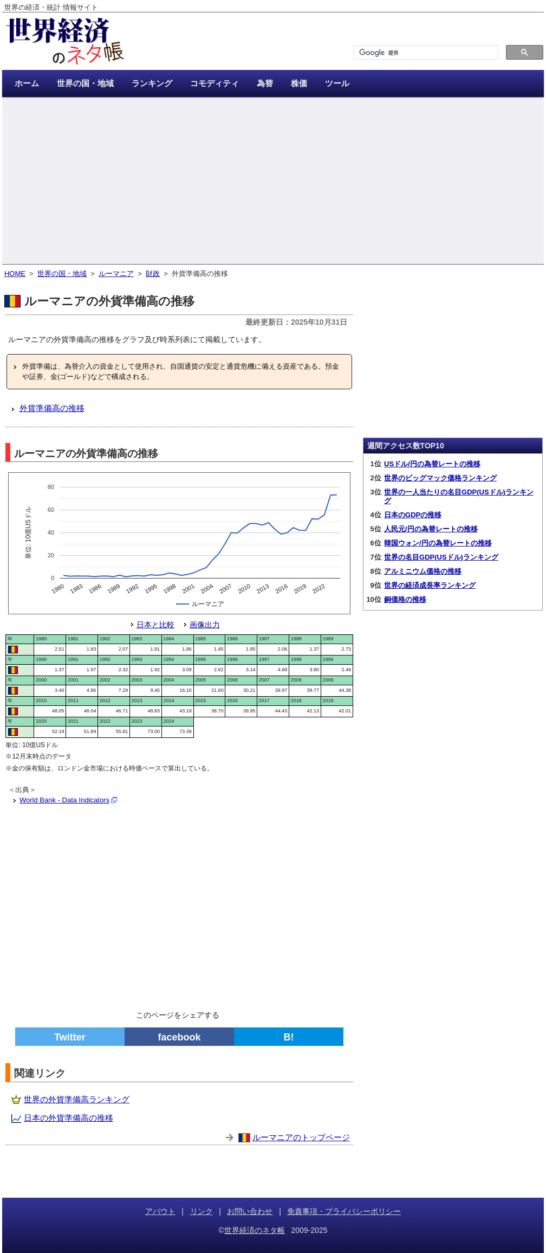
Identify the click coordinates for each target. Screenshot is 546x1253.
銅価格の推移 (405, 599)
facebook (179, 1037)
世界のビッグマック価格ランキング (440, 478)
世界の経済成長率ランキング (430, 585)
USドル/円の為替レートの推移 (432, 464)
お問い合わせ (249, 1211)
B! (289, 1037)
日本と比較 (155, 624)
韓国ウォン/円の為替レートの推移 (438, 543)
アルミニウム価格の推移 (422, 571)
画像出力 (205, 624)
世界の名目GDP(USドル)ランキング (441, 557)
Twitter (70, 1037)
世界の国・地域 (62, 273)
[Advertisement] (273, 182)
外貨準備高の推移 (52, 408)
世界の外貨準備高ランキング (76, 1099)
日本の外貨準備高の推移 (68, 1117)
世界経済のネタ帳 (254, 1230)
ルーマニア (116, 273)
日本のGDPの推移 (412, 515)
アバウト (160, 1211)
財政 (153, 273)
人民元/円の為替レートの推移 (431, 529)
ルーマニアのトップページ (301, 1137)
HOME (14, 273)
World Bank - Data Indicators (64, 800)
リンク (201, 1211)
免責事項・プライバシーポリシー (344, 1211)
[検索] (425, 53)
